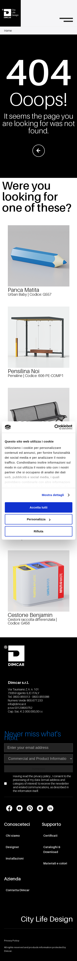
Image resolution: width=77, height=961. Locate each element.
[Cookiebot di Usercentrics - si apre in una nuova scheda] (54, 427)
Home (8, 30)
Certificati (50, 835)
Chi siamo (13, 835)
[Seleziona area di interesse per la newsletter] (38, 758)
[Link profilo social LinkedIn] (50, 808)
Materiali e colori (55, 863)
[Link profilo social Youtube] (19, 808)
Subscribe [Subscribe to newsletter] (38, 768)
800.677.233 (35, 700)
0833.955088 (40, 696)
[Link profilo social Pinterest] (30, 808)
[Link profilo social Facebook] (9, 808)
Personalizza (39, 519)
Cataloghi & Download (51, 849)
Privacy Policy (11, 940)
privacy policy (42, 776)
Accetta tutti (38, 507)
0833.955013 (21, 696)
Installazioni (15, 858)
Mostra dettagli (53, 495)
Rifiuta (38, 531)
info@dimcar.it (17, 704)
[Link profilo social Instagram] (40, 808)
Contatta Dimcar (17, 890)
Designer (12, 847)
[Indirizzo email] (38, 747)
